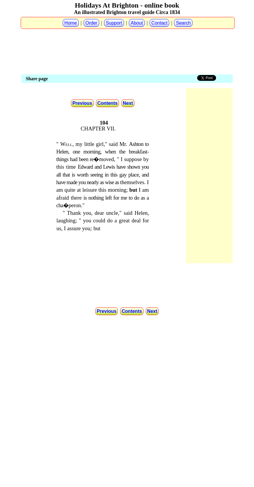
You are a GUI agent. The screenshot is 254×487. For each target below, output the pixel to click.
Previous (82, 103)
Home (70, 22)
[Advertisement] (127, 35)
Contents (107, 103)
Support (114, 22)
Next (128, 103)
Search (183, 22)
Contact (159, 22)
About (137, 22)
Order (91, 22)
